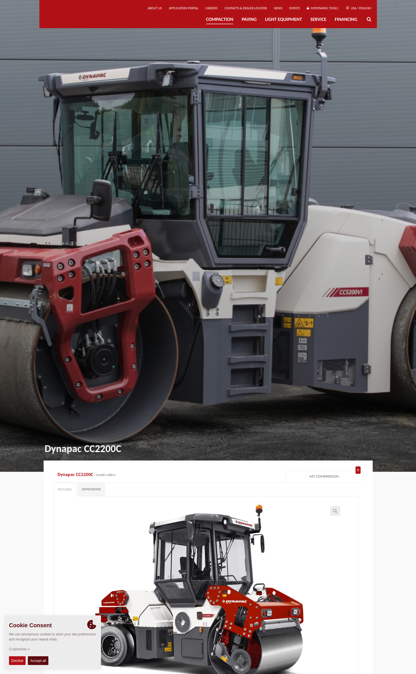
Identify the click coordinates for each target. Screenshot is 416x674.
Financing (346, 19)
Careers (211, 8)
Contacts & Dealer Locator (246, 8)
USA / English (358, 8)
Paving (249, 19)
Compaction (219, 19)
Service (318, 19)
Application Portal (184, 8)
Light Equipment (283, 19)
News (278, 8)
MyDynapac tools (322, 8)
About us (155, 8)
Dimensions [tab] (91, 489)
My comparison (334, 475)
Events (294, 8)
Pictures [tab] (65, 489)
